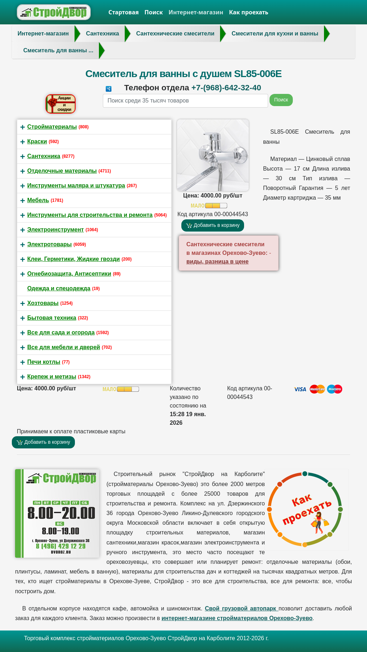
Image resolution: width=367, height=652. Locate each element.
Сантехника (43, 156)
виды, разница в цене (217, 261)
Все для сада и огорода (61, 332)
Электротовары (49, 244)
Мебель (38, 200)
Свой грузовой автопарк (242, 608)
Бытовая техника (51, 318)
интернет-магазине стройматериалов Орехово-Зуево (237, 618)
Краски (37, 141)
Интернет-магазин (195, 12)
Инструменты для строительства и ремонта (90, 215)
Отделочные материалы (62, 171)
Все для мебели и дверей (63, 347)
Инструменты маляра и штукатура (76, 185)
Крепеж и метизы (51, 376)
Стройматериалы (52, 127)
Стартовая (124, 12)
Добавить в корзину (213, 225)
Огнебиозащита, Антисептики (69, 274)
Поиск (153, 12)
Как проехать (248, 12)
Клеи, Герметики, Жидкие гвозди (73, 259)
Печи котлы (43, 362)
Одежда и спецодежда (58, 288)
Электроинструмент (55, 230)
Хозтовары (42, 303)
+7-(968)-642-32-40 (226, 87)
